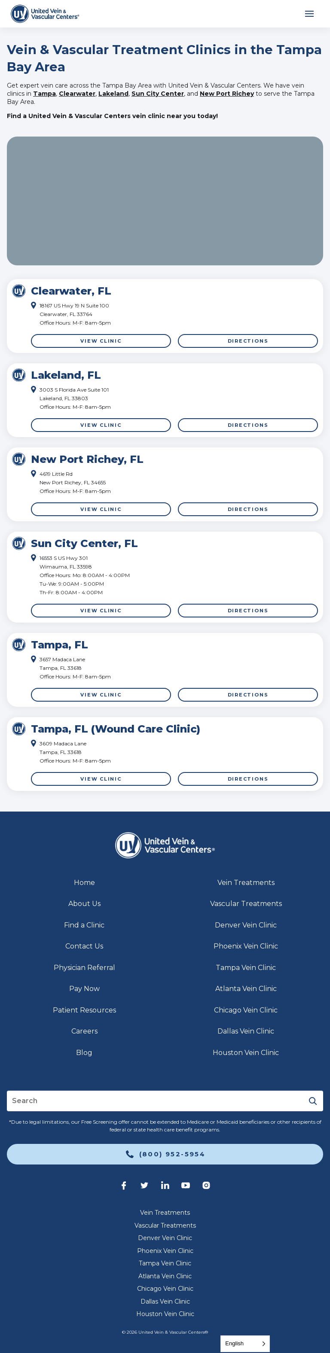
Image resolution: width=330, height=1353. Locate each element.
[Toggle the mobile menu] (309, 13)
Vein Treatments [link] (246, 883)
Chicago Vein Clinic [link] (246, 1010)
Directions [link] (248, 341)
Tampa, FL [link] (59, 644)
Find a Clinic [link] (84, 925)
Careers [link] (84, 1031)
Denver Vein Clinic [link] (246, 925)
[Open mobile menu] (309, 13)
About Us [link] (84, 904)
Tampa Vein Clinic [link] (246, 968)
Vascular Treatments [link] (246, 904)
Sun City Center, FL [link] (84, 543)
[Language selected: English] (245, 1343)
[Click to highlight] (165, 316)
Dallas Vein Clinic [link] (245, 1031)
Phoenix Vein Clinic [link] (246, 946)
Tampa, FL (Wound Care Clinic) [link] (115, 729)
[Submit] (312, 1101)
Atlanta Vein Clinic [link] (246, 989)
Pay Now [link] (84, 989)
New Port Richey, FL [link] (87, 459)
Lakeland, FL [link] (66, 375)
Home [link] (84, 883)
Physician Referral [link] (84, 968)
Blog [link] (84, 1053)
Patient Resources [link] (84, 1010)
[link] (44, 13)
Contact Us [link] (84, 946)
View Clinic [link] (100, 341)
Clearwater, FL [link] (71, 291)
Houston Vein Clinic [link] (246, 1053)
